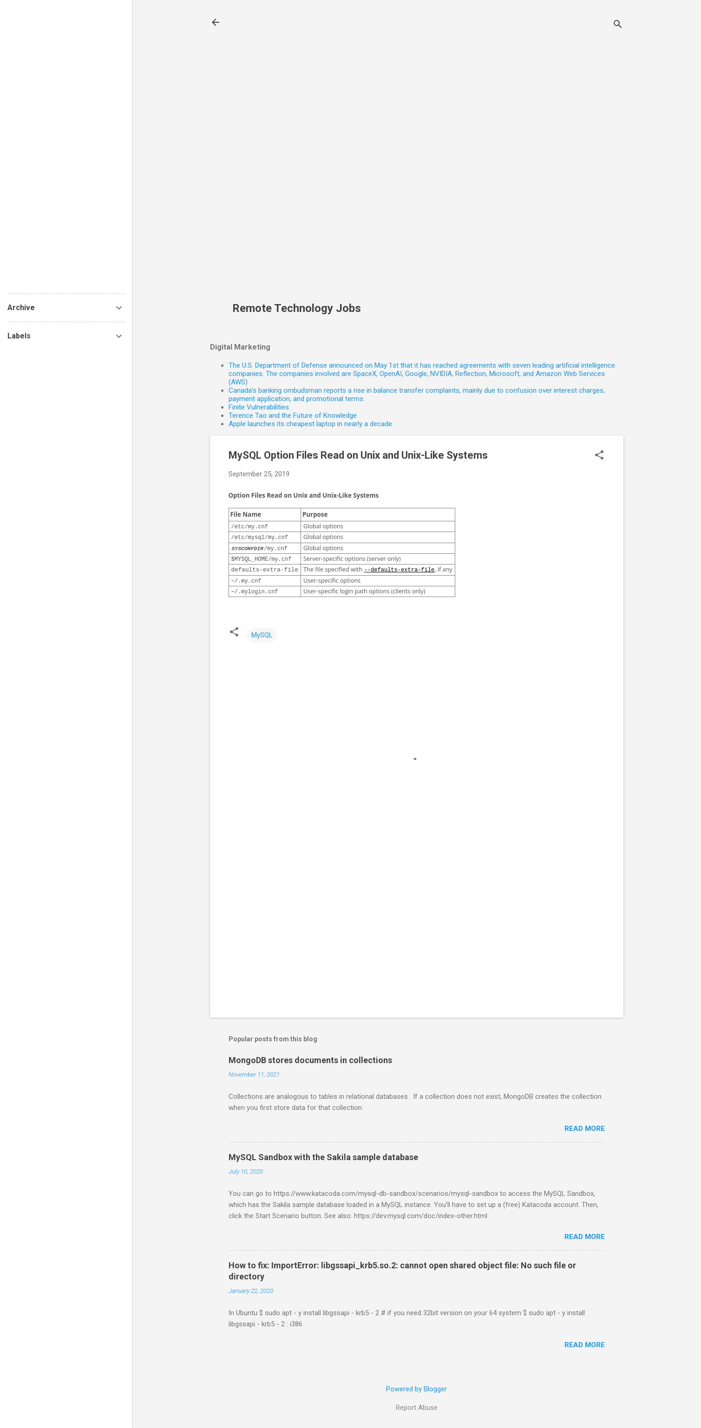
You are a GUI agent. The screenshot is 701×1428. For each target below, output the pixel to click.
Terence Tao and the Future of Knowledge (293, 415)
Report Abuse (417, 1407)
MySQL (262, 635)
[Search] (617, 25)
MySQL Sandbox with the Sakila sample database (323, 1157)
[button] (599, 455)
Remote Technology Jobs (296, 308)
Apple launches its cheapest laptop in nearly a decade (310, 424)
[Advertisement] (300, 156)
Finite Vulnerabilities (259, 407)
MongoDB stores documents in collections (310, 1060)
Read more (584, 1128)
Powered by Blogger (416, 1389)
